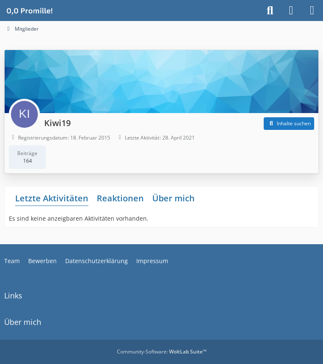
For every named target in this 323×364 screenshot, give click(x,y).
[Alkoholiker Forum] (29, 10)
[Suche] (270, 10)
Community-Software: (162, 351)
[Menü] (312, 10)
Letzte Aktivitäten (51, 198)
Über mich (173, 198)
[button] (289, 123)
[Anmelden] (291, 10)
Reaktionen (120, 198)
